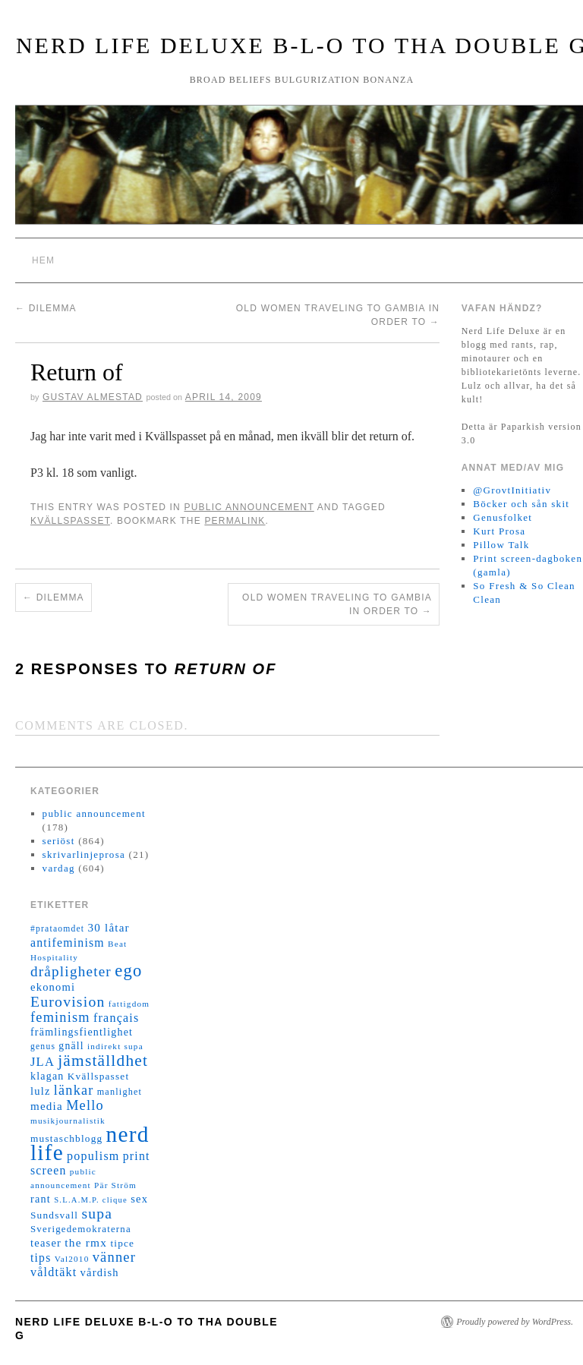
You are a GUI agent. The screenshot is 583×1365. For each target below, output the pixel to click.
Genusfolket (502, 517)
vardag (59, 868)
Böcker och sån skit (521, 503)
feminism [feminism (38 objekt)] (60, 1017)
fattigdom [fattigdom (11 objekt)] (129, 1003)
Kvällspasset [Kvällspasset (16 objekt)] (99, 1076)
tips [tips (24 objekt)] (40, 1257)
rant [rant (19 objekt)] (40, 1199)
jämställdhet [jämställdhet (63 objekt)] (103, 1060)
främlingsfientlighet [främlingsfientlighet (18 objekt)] (81, 1032)
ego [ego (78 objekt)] (128, 970)
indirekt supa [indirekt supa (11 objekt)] (115, 1046)
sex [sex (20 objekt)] (139, 1199)
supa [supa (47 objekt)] (96, 1214)
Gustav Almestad (93, 397)
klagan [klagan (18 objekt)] (47, 1076)
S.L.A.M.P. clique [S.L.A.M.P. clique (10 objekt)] (91, 1200)
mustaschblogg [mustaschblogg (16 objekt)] (66, 1138)
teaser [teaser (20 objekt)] (45, 1243)
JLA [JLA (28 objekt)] (42, 1061)
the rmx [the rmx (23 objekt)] (86, 1242)
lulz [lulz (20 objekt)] (40, 1091)
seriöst (59, 840)
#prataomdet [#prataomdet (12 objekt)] (57, 929)
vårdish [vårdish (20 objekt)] (99, 1272)
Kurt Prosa (499, 531)
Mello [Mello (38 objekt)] (85, 1105)
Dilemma (46, 308)
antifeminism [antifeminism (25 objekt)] (67, 942)
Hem (43, 260)
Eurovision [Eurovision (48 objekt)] (68, 1001)
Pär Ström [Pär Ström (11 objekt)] (115, 1185)
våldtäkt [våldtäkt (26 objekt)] (53, 1272)
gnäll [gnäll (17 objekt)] (71, 1045)
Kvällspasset (70, 520)
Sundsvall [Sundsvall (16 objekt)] (54, 1215)
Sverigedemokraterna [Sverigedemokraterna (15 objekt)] (80, 1229)
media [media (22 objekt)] (46, 1106)
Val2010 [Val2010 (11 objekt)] (72, 1258)
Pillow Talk (501, 544)
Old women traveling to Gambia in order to (337, 604)
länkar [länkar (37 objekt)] (74, 1090)
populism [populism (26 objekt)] (93, 1155)
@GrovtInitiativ (512, 490)
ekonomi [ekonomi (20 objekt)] (52, 987)
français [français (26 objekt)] (116, 1017)
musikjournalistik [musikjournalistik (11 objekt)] (68, 1120)
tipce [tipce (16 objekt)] (122, 1243)
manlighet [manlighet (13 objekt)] (120, 1091)
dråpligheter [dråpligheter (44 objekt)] (71, 971)
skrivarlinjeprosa (84, 854)
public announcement (249, 507)
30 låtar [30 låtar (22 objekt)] (109, 928)
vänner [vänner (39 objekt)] (114, 1257)
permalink (234, 520)
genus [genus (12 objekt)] (42, 1046)
